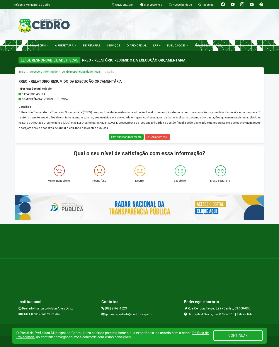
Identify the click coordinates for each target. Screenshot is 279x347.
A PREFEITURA (65, 45)
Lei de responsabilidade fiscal (81, 71)
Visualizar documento (126, 136)
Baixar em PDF (157, 136)
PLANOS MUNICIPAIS (208, 45)
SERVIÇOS (113, 45)
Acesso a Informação (44, 71)
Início (22, 71)
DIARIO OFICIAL (137, 45)
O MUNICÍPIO (39, 45)
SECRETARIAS (91, 45)
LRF (157, 45)
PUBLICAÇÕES (177, 45)
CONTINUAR (238, 335)
